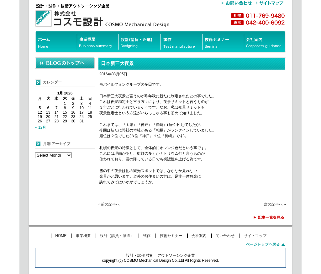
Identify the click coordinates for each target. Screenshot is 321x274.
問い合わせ (225, 236)
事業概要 (83, 236)
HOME (60, 236)
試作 (146, 236)
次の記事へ (273, 204)
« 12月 (40, 127)
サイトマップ (255, 236)
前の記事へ (110, 204)
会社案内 (199, 236)
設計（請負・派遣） (117, 236)
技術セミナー (171, 236)
